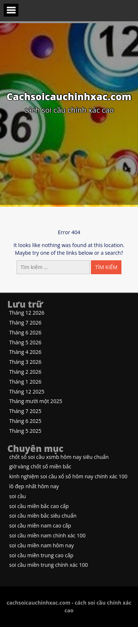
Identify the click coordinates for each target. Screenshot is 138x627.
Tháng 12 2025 (27, 392)
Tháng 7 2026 (25, 323)
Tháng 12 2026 (27, 313)
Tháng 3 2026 (25, 362)
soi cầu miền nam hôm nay (41, 546)
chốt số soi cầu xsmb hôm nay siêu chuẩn (59, 457)
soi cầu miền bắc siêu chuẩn (43, 516)
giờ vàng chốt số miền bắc (40, 467)
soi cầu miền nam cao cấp (40, 526)
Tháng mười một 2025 (35, 401)
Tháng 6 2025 (25, 421)
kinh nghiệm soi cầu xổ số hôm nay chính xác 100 (68, 477)
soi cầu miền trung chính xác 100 (48, 565)
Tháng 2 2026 (25, 372)
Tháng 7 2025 (25, 411)
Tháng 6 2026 (25, 333)
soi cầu (17, 496)
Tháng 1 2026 (25, 382)
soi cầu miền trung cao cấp (41, 555)
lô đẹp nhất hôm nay (34, 486)
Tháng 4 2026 (25, 352)
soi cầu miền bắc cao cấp (39, 506)
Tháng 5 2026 (25, 343)
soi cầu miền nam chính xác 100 (47, 536)
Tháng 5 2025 (25, 431)
